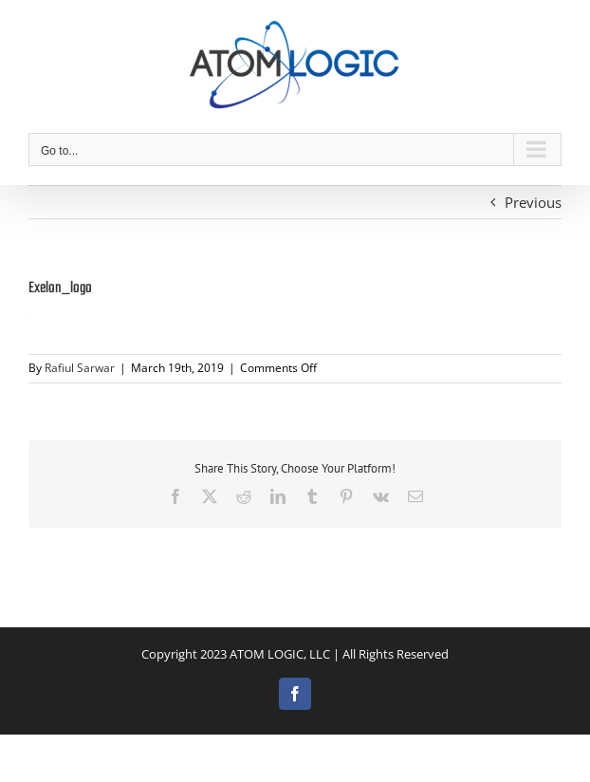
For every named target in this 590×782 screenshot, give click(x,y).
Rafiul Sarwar (80, 368)
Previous (533, 202)
